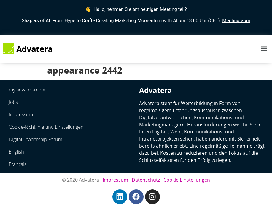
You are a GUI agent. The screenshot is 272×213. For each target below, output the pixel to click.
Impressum (21, 114)
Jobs (13, 102)
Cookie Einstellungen (186, 180)
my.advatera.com (27, 89)
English (16, 152)
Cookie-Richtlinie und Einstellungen (46, 127)
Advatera (34, 48)
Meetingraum (236, 20)
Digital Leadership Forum (35, 139)
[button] (264, 49)
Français (17, 164)
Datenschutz (146, 180)
